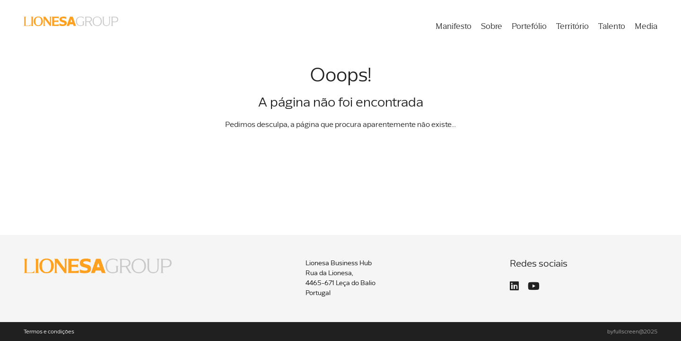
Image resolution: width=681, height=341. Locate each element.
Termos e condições (49, 332)
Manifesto (453, 27)
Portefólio (529, 27)
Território (572, 27)
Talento (611, 27)
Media (646, 27)
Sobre (491, 27)
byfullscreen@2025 (632, 332)
